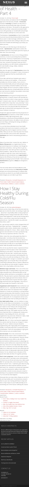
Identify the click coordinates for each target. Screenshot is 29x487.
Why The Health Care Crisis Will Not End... (14, 404)
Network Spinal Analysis (17, 182)
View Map (3, 475)
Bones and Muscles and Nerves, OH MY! (10, 453)
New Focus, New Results (6, 459)
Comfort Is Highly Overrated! (11, 402)
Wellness (11, 183)
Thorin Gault (15, 18)
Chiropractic (8, 180)
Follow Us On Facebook (9, 412)
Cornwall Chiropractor (18, 180)
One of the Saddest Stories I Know (12, 406)
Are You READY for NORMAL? (7, 444)
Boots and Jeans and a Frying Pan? (9, 450)
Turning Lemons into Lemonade (8, 463)
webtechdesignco (16, 207)
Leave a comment (20, 183)
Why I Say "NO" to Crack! (9, 408)
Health (9, 182)
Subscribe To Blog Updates (10, 416)
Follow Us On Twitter (8, 414)
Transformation (4, 183)
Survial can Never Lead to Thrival (9, 447)
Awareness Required (6, 456)
